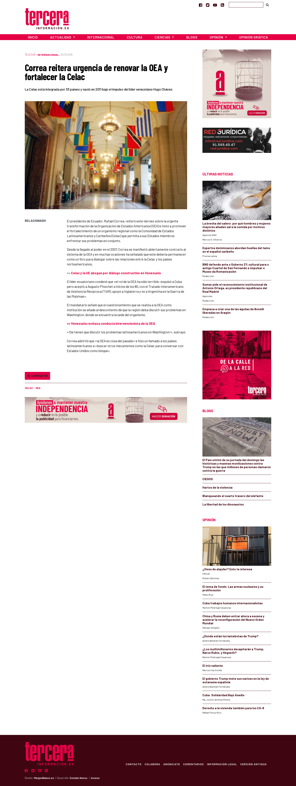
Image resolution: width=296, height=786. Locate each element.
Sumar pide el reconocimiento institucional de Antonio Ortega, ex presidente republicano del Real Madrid (234, 288)
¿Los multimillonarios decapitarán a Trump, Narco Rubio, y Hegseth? (233, 650)
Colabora (152, 764)
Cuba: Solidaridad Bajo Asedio (223, 695)
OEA (38, 388)
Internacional (100, 37)
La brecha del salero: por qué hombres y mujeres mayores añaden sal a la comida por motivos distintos (236, 227)
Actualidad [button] (61, 37)
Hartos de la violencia (217, 487)
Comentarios (193, 764)
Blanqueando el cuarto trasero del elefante (232, 496)
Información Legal (222, 764)
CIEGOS (207, 479)
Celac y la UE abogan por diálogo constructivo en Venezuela (116, 273)
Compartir (37, 376)
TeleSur (30, 54)
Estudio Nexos (78, 778)
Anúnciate (171, 764)
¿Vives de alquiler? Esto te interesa (227, 569)
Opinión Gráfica (253, 37)
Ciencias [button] (163, 37)
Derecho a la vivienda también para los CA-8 (233, 708)
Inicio (33, 37)
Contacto (133, 764)
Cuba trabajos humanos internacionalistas (232, 603)
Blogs (192, 37)
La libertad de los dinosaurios (223, 504)
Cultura (134, 37)
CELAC (29, 388)
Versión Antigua (253, 764)
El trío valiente (212, 665)
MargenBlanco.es (44, 778)
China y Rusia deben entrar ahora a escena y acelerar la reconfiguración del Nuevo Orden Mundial (233, 619)
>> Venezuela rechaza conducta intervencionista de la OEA (111, 323)
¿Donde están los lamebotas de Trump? (230, 636)
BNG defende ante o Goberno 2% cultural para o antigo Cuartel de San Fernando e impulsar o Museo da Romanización (235, 268)
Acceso (95, 778)
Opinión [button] (217, 37)
